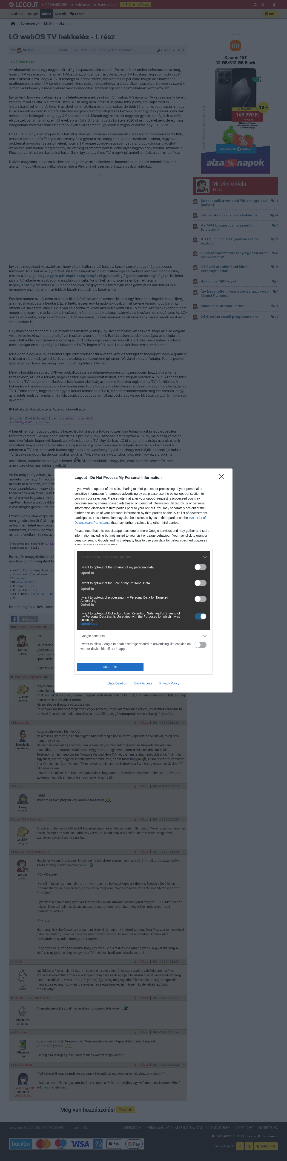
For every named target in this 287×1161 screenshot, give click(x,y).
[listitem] (143, 557)
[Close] (223, 478)
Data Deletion (117, 683)
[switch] (201, 567)
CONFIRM (110, 667)
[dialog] (143, 580)
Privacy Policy (169, 683)
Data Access (143, 683)
